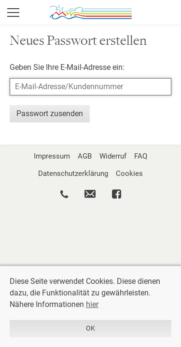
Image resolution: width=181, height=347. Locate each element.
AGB (85, 156)
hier (92, 304)
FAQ (140, 156)
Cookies (129, 173)
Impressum (52, 156)
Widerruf (112, 156)
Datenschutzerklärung (73, 173)
